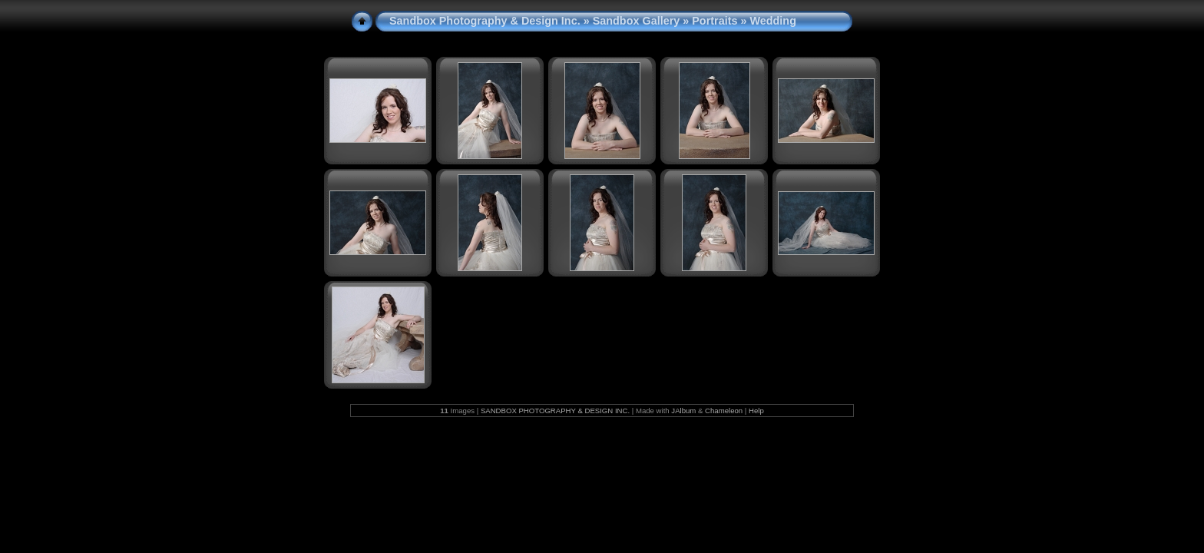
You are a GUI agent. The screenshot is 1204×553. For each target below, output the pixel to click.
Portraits (714, 21)
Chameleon (724, 410)
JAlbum (683, 410)
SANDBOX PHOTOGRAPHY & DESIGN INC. (555, 410)
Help (756, 410)
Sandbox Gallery (636, 21)
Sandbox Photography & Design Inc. (484, 21)
